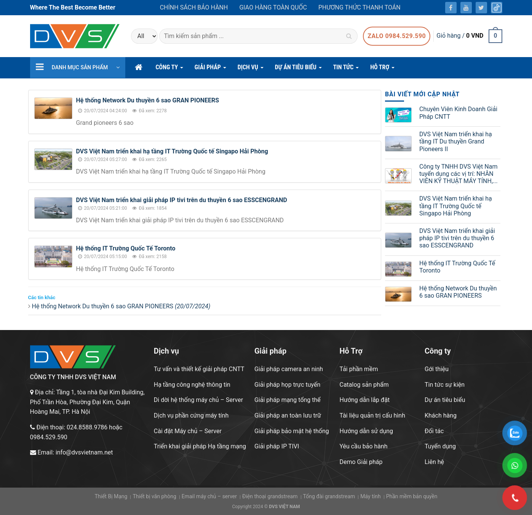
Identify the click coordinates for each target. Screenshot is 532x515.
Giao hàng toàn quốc (273, 7)
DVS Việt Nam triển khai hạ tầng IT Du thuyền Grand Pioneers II (455, 141)
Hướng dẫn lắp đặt (364, 399)
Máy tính (370, 496)
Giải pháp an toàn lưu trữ (287, 415)
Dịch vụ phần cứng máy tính (191, 415)
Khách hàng (441, 415)
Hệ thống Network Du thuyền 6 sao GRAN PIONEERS (147, 100)
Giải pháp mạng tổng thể (287, 399)
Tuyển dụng (440, 446)
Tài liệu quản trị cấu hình (372, 415)
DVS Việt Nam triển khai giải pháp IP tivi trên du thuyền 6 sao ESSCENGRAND (181, 200)
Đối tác (434, 431)
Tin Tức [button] (346, 69)
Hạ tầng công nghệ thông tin (192, 384)
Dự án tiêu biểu (445, 399)
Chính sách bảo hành (194, 7)
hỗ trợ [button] (382, 69)
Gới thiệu (437, 369)
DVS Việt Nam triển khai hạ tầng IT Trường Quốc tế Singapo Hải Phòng (172, 151)
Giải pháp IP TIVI (276, 446)
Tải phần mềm (358, 369)
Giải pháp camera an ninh (288, 369)
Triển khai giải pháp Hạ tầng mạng (200, 446)
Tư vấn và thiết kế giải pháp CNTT (199, 369)
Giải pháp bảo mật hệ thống (291, 431)
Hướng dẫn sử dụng (366, 431)
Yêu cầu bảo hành (363, 446)
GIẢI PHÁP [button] (210, 69)
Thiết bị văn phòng (154, 496)
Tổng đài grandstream (329, 496)
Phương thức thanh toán (359, 7)
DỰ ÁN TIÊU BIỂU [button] (298, 69)
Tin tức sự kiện (445, 384)
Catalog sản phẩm (363, 384)
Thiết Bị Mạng (110, 496)
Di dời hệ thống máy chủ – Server (198, 399)
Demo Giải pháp (360, 462)
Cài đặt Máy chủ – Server (188, 431)
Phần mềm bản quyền (412, 496)
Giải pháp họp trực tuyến (287, 384)
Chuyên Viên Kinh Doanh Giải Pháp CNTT (458, 112)
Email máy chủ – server (209, 496)
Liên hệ (434, 462)
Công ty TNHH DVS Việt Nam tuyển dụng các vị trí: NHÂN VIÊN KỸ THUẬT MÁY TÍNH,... (458, 174)
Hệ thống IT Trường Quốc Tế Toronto (126, 248)
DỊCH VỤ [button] (251, 69)
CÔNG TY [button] (169, 69)
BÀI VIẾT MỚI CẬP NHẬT (422, 94)
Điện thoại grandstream (270, 496)
